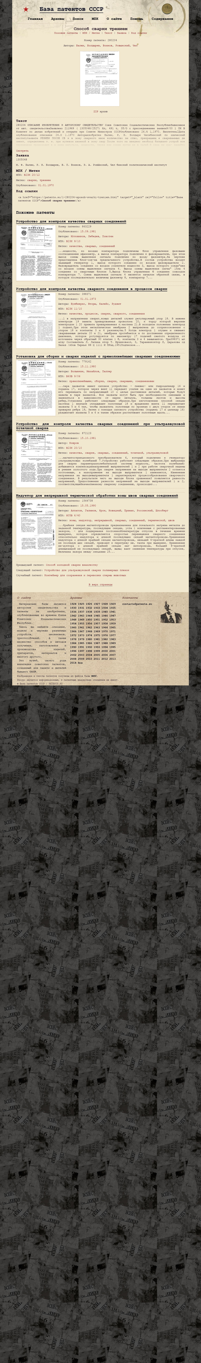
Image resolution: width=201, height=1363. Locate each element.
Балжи (80, 45)
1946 (104, 615)
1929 (112, 604)
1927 (97, 604)
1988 (104, 643)
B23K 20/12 (32, 174)
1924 (73, 604)
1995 (112, 647)
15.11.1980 (88, 366)
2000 (104, 651)
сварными (126, 381)
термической (156, 520)
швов (171, 520)
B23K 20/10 (74, 447)
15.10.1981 (88, 438)
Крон (102, 510)
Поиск (78, 19)
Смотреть (22, 150)
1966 (73, 631)
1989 (112, 643)
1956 (89, 623)
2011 (97, 658)
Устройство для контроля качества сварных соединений (71, 221)
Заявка (121, 33)
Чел (135, 45)
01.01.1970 (46, 185)
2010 (89, 658)
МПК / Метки (91, 33)
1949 (81, 619)
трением (45, 180)
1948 (73, 619)
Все (80, 662)
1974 (89, 635)
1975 (97, 635)
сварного (119, 313)
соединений (107, 246)
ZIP (95, 111)
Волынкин (77, 371)
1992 (89, 647)
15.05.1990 (88, 505)
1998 (89, 651)
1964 (104, 627)
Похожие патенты (66, 33)
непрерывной (103, 520)
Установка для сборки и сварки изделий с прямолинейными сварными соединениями (98, 356)
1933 (97, 607)
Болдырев (93, 45)
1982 (104, 639)
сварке (89, 452)
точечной (137, 452)
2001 (112, 651)
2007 (112, 655)
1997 (81, 651)
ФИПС (94, 676)
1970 (104, 631)
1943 (81, 615)
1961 (81, 627)
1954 (73, 623)
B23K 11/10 (74, 308)
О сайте (114, 19)
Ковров (74, 443)
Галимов (90, 510)
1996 (73, 651)
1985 (81, 643)
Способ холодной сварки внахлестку (72, 564)
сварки (32, 180)
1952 (104, 619)
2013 (112, 658)
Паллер (107, 371)
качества (75, 246)
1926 (89, 604)
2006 (104, 655)
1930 (73, 607)
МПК (95, 19)
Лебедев (93, 236)
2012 (104, 658)
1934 (104, 607)
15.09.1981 (88, 231)
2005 (97, 655)
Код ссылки (139, 33)
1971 (112, 631)
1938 (89, 611)
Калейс (104, 303)
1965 (112, 627)
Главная (35, 19)
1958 (104, 623)
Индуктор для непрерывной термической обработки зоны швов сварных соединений (97, 495)
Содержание (162, 19)
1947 (112, 615)
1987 (97, 643)
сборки (99, 381)
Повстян (107, 236)
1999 (97, 651)
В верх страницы (100, 584)
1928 (104, 604)
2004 (89, 655)
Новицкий (115, 510)
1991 (81, 647)
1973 (81, 635)
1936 (73, 611)
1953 (112, 619)
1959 (112, 623)
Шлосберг (162, 510)
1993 (97, 647)
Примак (129, 510)
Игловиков (78, 236)
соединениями (144, 381)
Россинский (145, 510)
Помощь (136, 19)
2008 (73, 658)
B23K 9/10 (73, 241)
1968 (89, 631)
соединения (137, 313)
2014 (73, 662)
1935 (112, 607)
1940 (104, 611)
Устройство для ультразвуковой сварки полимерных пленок (86, 570)
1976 (104, 635)
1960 (73, 627)
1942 (73, 615)
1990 (73, 647)
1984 (73, 643)
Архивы (57, 19)
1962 (89, 627)
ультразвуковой (157, 452)
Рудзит (116, 303)
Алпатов (76, 510)
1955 (81, 623)
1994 (104, 647)
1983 (112, 639)
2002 (73, 655)
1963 (97, 627)
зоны (72, 520)
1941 (112, 611)
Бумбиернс (78, 303)
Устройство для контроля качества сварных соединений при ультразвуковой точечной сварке (100, 426)
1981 (97, 639)
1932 (89, 607)
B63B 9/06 (73, 376)
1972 (73, 635)
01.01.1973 (88, 299)
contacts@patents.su (137, 604)
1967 (81, 631)
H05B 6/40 (73, 515)
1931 (81, 607)
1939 (97, 611)
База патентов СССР (71, 9)
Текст (108, 33)
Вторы (92, 303)
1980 (89, 639)
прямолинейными (80, 381)
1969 (97, 631)
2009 (81, 658)
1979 (81, 639)
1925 (81, 604)
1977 (112, 635)
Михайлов (93, 371)
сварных (90, 246)
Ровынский (122, 45)
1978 (73, 639)
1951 (97, 619)
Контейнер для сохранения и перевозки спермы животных (85, 575)
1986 (89, 643)
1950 (89, 619)
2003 (81, 655)
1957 (97, 623)
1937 (81, 611)
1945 (97, 615)
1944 (89, 615)
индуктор (85, 520)
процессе (91, 313)
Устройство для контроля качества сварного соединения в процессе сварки (91, 289)
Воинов (107, 45)
